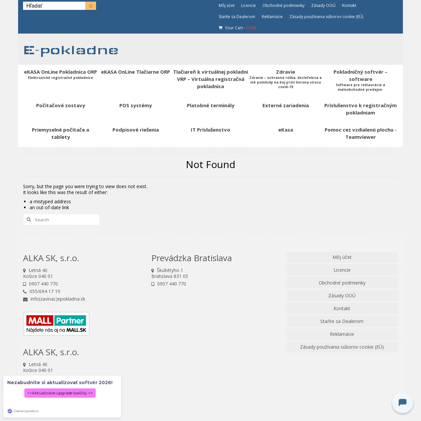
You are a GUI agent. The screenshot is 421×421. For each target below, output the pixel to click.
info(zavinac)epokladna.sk (54, 299)
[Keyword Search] (54, 6)
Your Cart (237, 28)
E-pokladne (71, 50)
